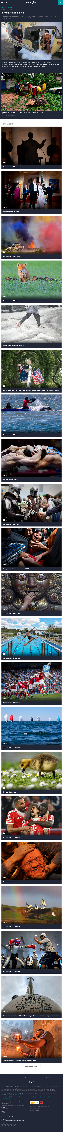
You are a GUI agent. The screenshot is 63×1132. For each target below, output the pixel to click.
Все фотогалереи (31, 1067)
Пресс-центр (22, 1077)
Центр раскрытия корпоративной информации (12, 1120)
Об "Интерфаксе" (13, 1077)
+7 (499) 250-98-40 (44, 1097)
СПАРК (3, 1107)
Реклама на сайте (39, 1077)
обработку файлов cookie (15, 1094)
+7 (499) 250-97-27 (6, 1098)
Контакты (4, 1077)
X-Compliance (4, 1108)
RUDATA (3, 1119)
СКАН (2, 1118)
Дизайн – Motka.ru (35, 1110)
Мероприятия (48, 1077)
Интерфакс (31, 2)
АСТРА (3, 1112)
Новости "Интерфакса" (7, 1116)
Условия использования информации (40, 1106)
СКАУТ (3, 1110)
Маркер (3, 1111)
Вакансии (30, 1077)
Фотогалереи (6, 7)
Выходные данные (35, 1108)
